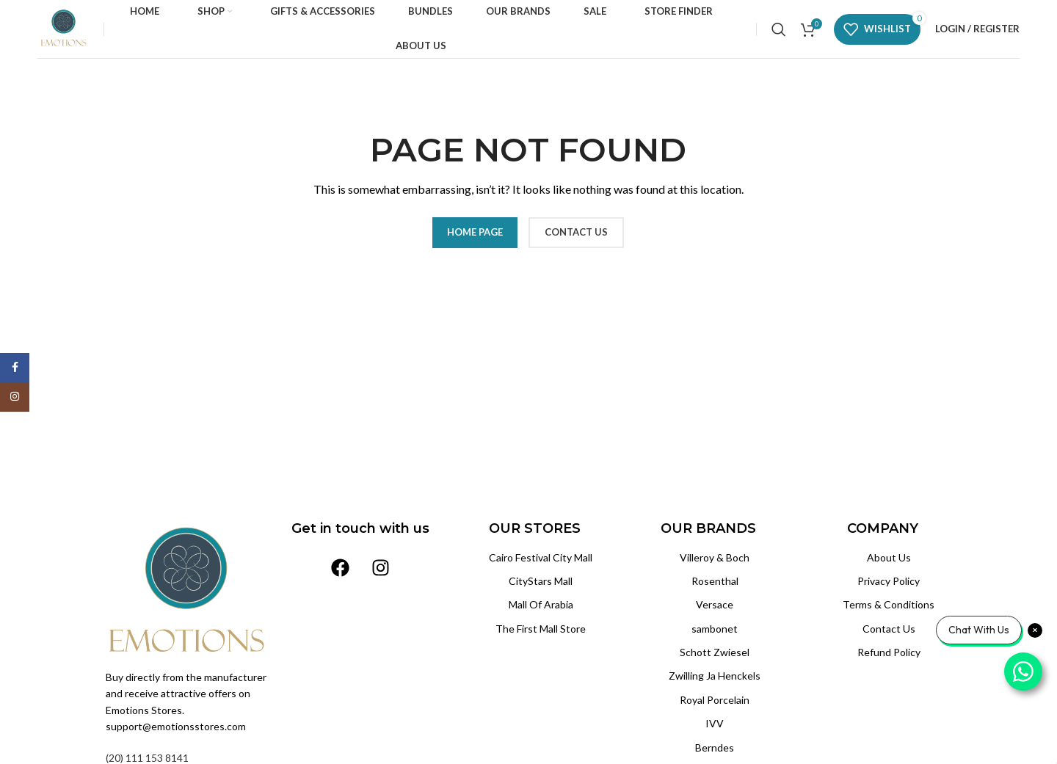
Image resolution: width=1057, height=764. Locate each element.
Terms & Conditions (888, 604)
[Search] (778, 29)
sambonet (714, 628)
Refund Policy (888, 652)
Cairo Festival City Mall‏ (540, 557)
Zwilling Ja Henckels (714, 675)
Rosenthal (714, 581)
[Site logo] (63, 27)
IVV (714, 723)
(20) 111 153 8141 (147, 758)
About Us (889, 557)
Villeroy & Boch (714, 557)
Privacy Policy (888, 581)
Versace (714, 604)
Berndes (714, 747)
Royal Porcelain (714, 700)
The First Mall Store (540, 628)
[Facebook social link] (14, 367)
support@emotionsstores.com (176, 726)
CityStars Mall (541, 581)
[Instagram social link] (14, 397)
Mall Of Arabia (541, 604)
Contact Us (888, 628)
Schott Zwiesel (714, 652)
